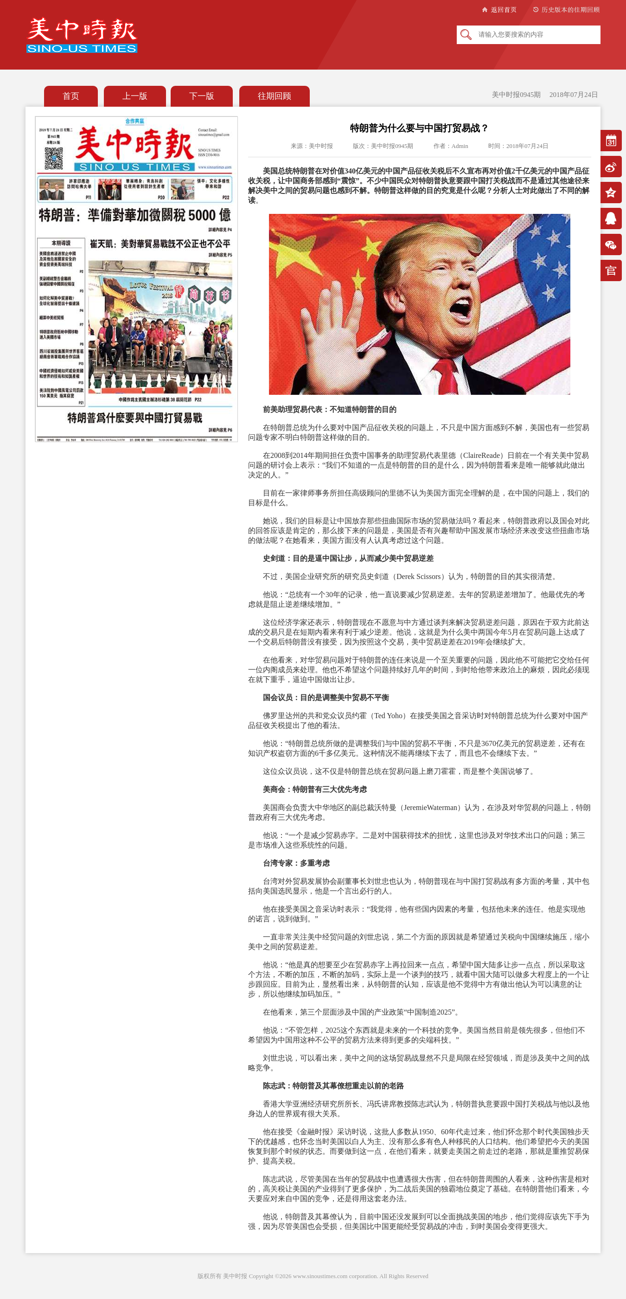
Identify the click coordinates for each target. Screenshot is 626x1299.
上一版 (134, 96)
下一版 (201, 96)
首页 (71, 96)
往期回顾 (274, 96)
